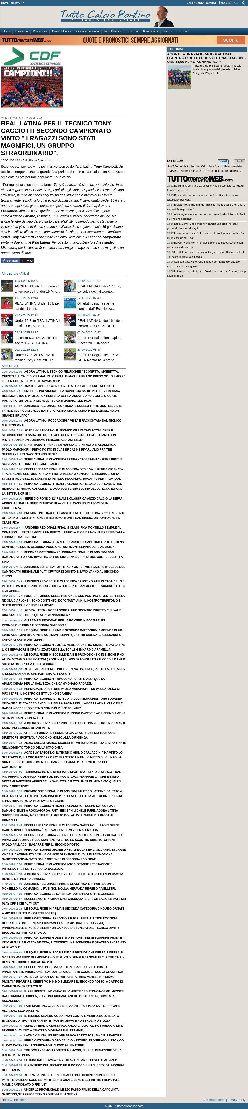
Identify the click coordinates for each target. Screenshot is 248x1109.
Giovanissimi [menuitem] (150, 31)
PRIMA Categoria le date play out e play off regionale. (69, 894)
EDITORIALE (176, 49)
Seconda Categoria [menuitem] (87, 31)
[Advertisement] (207, 125)
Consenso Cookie (214, 1100)
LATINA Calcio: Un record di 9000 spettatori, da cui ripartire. (73, 1035)
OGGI (223, 161)
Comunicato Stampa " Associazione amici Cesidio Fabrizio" (70, 1060)
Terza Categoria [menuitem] (113, 31)
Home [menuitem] (6, 31)
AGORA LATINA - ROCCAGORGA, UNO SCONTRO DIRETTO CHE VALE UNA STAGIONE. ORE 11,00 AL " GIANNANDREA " (206, 58)
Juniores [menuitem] (133, 31)
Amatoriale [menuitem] (169, 31)
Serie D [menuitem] (185, 31)
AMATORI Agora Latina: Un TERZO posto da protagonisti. (69, 386)
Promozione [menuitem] (40, 31)
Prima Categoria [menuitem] (61, 31)
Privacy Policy (236, 1100)
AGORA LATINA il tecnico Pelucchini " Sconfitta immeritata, (205, 166)
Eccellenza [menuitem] (21, 31)
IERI (240, 161)
